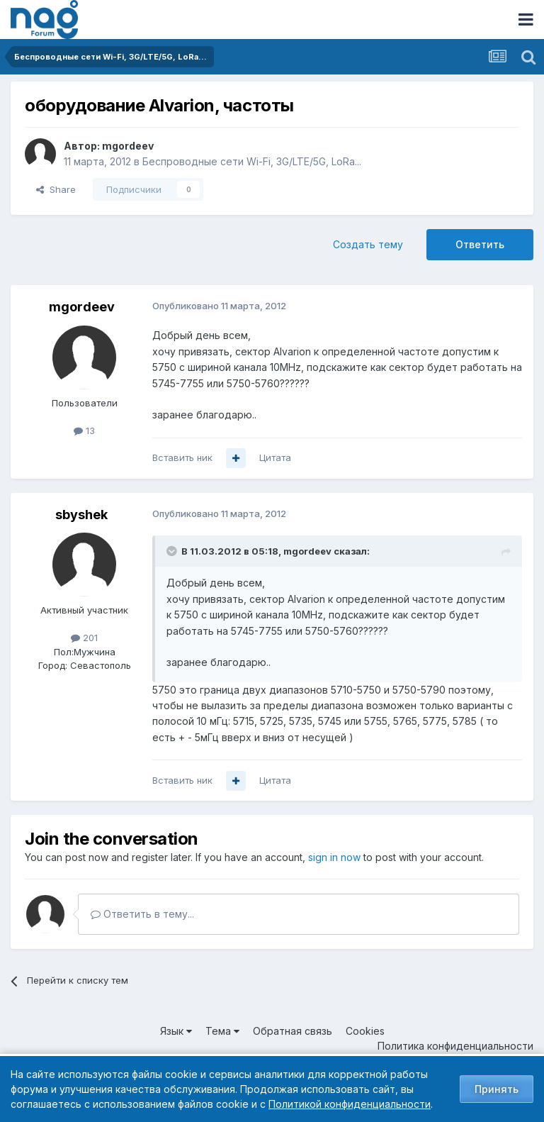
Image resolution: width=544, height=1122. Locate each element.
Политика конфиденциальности (455, 1046)
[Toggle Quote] (172, 551)
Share (56, 189)
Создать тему (368, 244)
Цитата (275, 457)
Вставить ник (182, 457)
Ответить (479, 244)
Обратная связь (292, 1031)
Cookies (365, 1031)
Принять (496, 1089)
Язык (176, 1031)
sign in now (334, 857)
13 (84, 430)
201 (84, 637)
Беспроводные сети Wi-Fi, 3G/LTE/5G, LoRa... (251, 161)
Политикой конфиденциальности (349, 1104)
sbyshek (81, 514)
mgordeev (128, 146)
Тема (222, 1031)
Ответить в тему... (142, 914)
